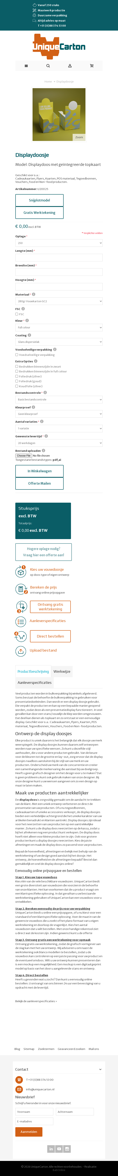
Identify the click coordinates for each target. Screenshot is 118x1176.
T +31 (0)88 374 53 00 (52, 25)
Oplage (20, 236)
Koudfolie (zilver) (30, 386)
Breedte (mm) (25, 265)
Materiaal (25, 294)
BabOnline (59, 1170)
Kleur (22, 321)
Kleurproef (25, 407)
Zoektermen (46, 1049)
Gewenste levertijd (31, 436)
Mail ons (94, 1049)
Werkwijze (62, 671)
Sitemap (29, 1049)
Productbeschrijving (33, 671)
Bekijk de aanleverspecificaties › (36, 1001)
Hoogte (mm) (24, 280)
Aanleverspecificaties (34, 682)
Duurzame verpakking (50, 15)
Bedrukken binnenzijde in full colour (43, 371)
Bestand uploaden (30, 451)
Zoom (79, 137)
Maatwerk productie (49, 10)
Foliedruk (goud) (30, 381)
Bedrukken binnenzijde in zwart (40, 366)
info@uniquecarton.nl (40, 1089)
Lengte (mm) (24, 251)
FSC (20, 309)
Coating (23, 335)
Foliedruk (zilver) (30, 376)
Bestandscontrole (31, 393)
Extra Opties (26, 361)
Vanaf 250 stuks (46, 5)
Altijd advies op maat (49, 20)
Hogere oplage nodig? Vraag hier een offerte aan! (43, 552)
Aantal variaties (29, 421)
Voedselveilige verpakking (35, 349)
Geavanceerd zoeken (71, 1049)
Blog (17, 1049)
